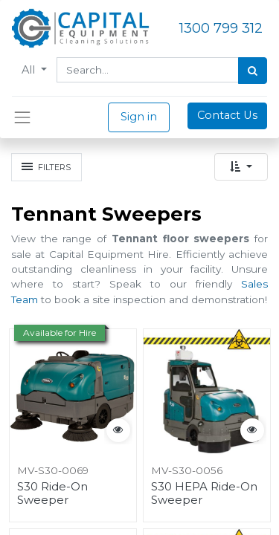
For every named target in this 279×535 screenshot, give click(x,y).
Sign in (139, 116)
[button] (241, 167)
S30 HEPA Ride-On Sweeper (204, 493)
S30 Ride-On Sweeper (52, 493)
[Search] (252, 70)
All (30, 70)
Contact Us (227, 115)
